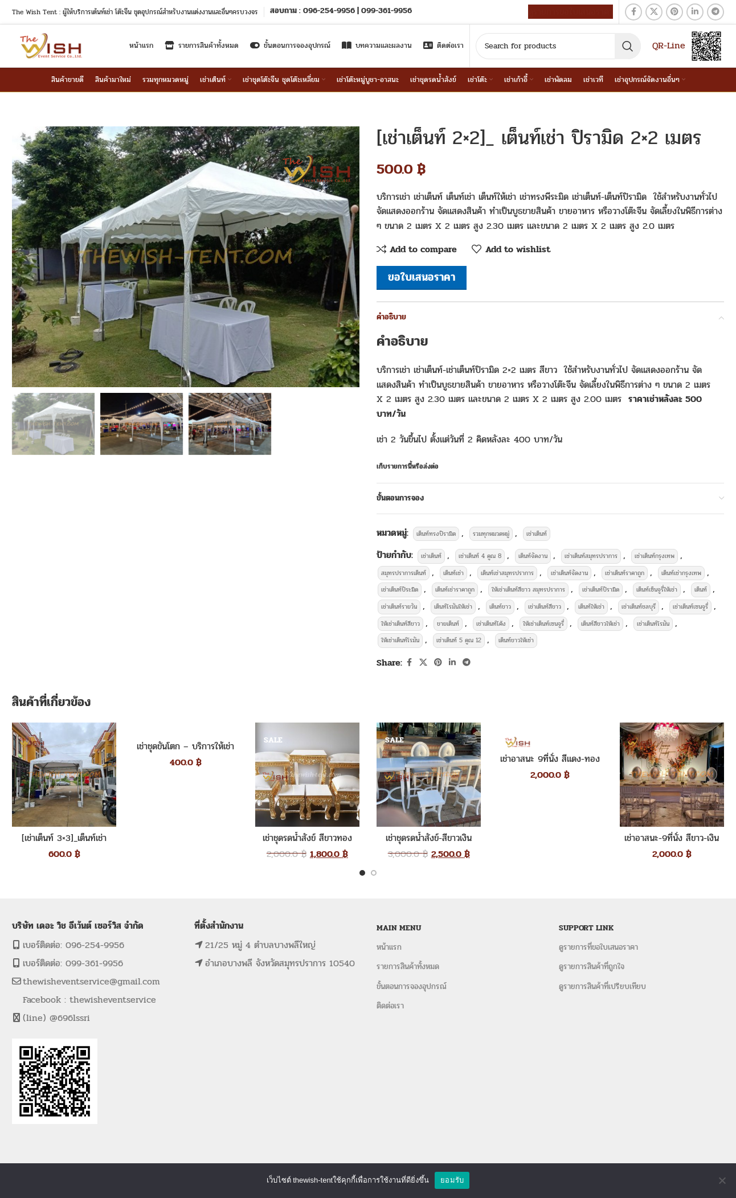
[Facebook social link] (633, 11)
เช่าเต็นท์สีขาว (544, 607)
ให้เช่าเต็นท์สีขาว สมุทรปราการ (528, 589)
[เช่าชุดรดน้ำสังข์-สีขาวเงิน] (429, 775)
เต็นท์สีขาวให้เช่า (600, 624)
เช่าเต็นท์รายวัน (399, 607)
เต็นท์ (700, 589)
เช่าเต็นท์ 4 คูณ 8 (480, 556)
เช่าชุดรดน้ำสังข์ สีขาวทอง (307, 838)
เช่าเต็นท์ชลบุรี (638, 607)
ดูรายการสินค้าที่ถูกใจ (591, 967)
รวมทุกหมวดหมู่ (491, 534)
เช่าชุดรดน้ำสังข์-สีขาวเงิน (429, 838)
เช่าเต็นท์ (536, 534)
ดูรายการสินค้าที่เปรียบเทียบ (602, 986)
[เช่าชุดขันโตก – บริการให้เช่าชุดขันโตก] (185, 729)
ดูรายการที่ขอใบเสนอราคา (598, 947)
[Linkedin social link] (695, 11)
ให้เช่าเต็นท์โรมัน (400, 640)
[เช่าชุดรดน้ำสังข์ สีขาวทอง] (307, 775)
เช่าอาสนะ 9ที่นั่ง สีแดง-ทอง (550, 759)
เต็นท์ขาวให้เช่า (516, 640)
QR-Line (668, 45)
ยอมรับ (452, 1180)
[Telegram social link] (715, 11)
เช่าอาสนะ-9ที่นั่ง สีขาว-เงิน (671, 838)
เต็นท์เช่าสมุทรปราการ (507, 573)
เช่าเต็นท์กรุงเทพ (654, 556)
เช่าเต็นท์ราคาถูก (624, 573)
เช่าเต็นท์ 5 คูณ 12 (458, 640)
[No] (721, 1180)
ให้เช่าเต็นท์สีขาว (400, 624)
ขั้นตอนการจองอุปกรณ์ (412, 986)
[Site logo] (52, 45)
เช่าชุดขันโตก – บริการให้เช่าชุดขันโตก (185, 752)
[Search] (558, 46)
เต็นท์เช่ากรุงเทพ (681, 573)
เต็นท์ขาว (500, 607)
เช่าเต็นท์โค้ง (491, 624)
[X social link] (654, 11)
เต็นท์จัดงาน (532, 556)
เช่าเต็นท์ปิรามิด (600, 589)
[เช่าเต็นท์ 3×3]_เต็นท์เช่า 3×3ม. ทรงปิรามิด (64, 844)
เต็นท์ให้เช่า (591, 607)
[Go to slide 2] (374, 873)
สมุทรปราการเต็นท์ (403, 573)
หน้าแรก (389, 947)
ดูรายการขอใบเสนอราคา (570, 12)
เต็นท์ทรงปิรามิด (436, 534)
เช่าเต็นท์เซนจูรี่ (690, 607)
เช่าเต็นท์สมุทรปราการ (591, 556)
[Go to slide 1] (362, 873)
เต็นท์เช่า (453, 573)
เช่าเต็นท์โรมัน (653, 624)
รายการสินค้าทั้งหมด (408, 967)
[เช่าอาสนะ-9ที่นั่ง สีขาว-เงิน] (672, 775)
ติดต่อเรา (390, 1006)
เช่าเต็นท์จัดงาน (569, 573)
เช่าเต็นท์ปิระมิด (399, 589)
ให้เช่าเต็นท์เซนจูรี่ (543, 624)
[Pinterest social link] (674, 11)
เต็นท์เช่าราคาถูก (455, 589)
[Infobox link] (341, 11)
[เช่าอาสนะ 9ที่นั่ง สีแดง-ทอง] (550, 735)
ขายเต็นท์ (448, 624)
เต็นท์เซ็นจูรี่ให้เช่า (656, 589)
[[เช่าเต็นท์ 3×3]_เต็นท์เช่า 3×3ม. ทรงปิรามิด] (64, 775)
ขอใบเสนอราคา (421, 277)
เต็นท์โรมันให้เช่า (453, 607)
